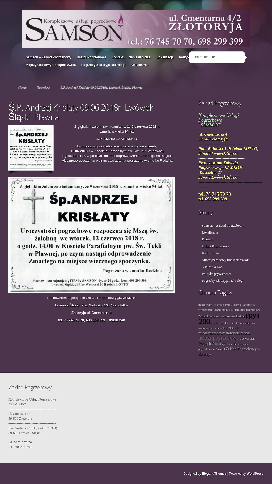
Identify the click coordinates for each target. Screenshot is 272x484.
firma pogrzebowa (249, 309)
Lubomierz (248, 304)
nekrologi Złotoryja (228, 328)
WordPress (255, 474)
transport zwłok (207, 304)
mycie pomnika (207, 328)
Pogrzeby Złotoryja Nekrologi (103, 65)
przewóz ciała (247, 338)
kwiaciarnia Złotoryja (229, 304)
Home (22, 87)
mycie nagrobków (221, 323)
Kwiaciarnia (139, 65)
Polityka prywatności (216, 274)
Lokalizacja (165, 57)
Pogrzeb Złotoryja (212, 343)
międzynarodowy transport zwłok (224, 333)
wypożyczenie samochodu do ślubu (218, 309)
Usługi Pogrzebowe (91, 57)
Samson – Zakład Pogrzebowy (48, 57)
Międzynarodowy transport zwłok (51, 65)
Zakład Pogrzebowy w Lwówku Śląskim (221, 316)
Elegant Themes (214, 474)
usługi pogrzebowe (218, 338)
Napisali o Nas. (140, 57)
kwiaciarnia (233, 343)
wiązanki (250, 323)
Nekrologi (43, 87)
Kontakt (118, 57)
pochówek (238, 323)
